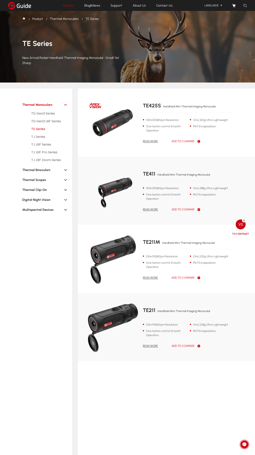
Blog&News (92, 5)
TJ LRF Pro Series (44, 152)
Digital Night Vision (36, 200)
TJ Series (38, 136)
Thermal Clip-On (34, 190)
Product (68, 5)
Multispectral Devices (38, 210)
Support (116, 5)
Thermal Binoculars (36, 170)
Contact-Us (164, 5)
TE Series (92, 19)
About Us (139, 5)
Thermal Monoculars (64, 19)
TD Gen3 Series (43, 113)
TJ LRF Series (41, 144)
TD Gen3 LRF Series (46, 121)
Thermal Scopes (34, 180)
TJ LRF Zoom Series (46, 160)
